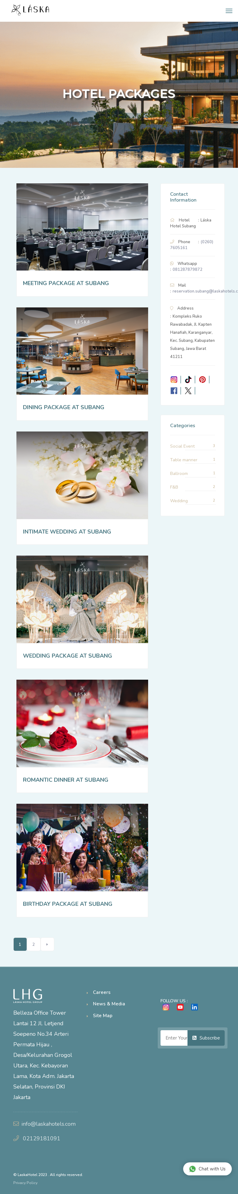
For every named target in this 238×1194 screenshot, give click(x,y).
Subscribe (206, 1038)
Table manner (183, 460)
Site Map (102, 1016)
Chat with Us (207, 1169)
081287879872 (187, 269)
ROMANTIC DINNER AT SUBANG (65, 780)
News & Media (109, 1004)
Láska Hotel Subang (190, 223)
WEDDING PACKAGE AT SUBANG (67, 656)
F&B (174, 487)
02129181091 (41, 1138)
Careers (102, 992)
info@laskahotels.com (48, 1124)
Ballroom (179, 473)
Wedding (179, 501)
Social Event (182, 446)
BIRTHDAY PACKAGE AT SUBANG (67, 904)
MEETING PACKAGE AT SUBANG (66, 283)
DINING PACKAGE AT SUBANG (63, 407)
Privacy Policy (25, 1182)
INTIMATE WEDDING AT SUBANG (67, 531)
